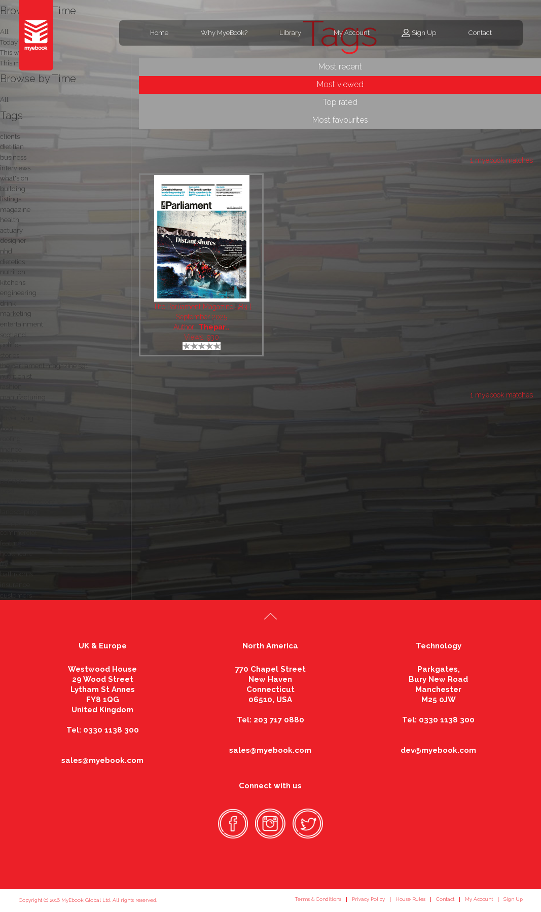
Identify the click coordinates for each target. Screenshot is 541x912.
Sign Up (424, 33)
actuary (11, 230)
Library (290, 33)
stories (9, 355)
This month (17, 63)
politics (10, 345)
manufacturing (23, 397)
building (12, 189)
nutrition (12, 272)
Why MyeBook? (224, 33)
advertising (16, 418)
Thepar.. (214, 327)
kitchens (12, 282)
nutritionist (16, 376)
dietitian (12, 147)
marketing (15, 313)
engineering (18, 293)
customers (16, 595)
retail (7, 470)
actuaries (13, 459)
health (9, 220)
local (7, 491)
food (6, 428)
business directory (27, 501)
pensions (13, 480)
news (8, 407)
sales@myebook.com (102, 760)
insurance (15, 585)
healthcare (16, 553)
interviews (15, 168)
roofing (10, 439)
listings (10, 199)
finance (11, 449)
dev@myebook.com (438, 750)
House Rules (410, 899)
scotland (13, 335)
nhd (6, 251)
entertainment (21, 324)
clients (10, 136)
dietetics (12, 262)
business (13, 157)
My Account (352, 33)
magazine (15, 209)
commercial (18, 532)
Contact (480, 33)
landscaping (19, 512)
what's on (14, 178)
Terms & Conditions (318, 899)
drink (8, 303)
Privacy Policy (368, 899)
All (4, 99)
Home (159, 33)
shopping (14, 522)
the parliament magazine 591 (44, 366)
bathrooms (16, 574)
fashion (11, 386)
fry (4, 564)
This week (14, 52)
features (12, 543)
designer (13, 240)
